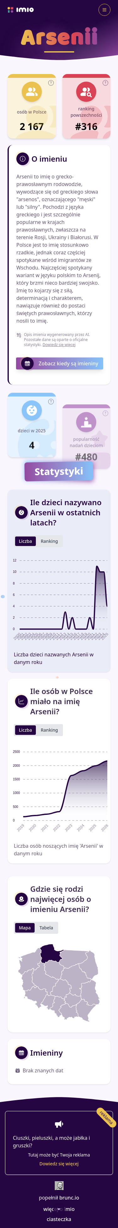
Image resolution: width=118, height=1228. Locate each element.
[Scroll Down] (59, 1209)
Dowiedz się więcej (59, 344)
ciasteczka (59, 1219)
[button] (51, 85)
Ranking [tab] (49, 563)
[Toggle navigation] (104, 10)
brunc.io (69, 1197)
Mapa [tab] (25, 949)
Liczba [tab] (25, 563)
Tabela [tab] (46, 949)
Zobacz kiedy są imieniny (59, 363)
